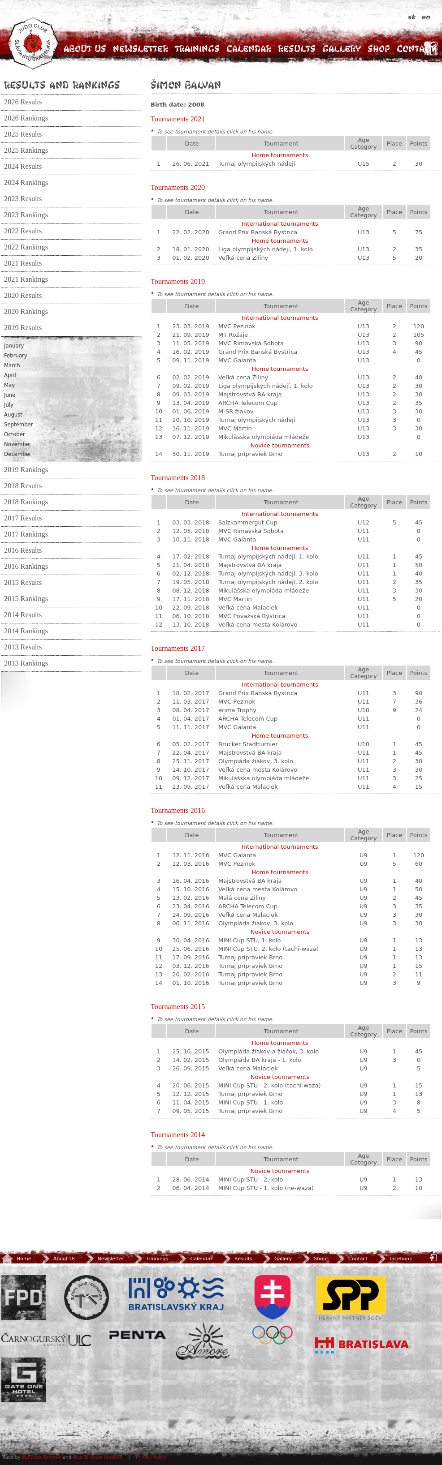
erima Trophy (237, 710)
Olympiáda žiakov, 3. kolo (255, 761)
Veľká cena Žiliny (243, 257)
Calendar (248, 48)
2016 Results (23, 550)
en (425, 17)
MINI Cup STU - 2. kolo (250, 1179)
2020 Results (23, 296)
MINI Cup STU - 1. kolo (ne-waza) (266, 1188)
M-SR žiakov (235, 411)
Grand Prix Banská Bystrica (257, 232)
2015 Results (23, 583)
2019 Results (23, 328)
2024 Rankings (26, 183)
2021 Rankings (26, 279)
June (9, 395)
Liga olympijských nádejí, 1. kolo (265, 249)
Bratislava (362, 1345)
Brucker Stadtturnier (248, 744)
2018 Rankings (26, 502)
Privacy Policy (151, 1457)
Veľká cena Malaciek (248, 607)
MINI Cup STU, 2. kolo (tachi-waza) (268, 948)
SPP (351, 1297)
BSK (176, 1294)
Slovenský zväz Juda (86, 1297)
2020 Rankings (26, 312)
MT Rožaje (233, 334)
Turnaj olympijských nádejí (256, 163)
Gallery (341, 48)
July (8, 405)
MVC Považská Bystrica (252, 616)
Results (297, 48)
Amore (203, 1341)
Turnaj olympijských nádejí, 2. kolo (268, 582)
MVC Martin (235, 428)
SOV (272, 1310)
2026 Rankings (26, 118)
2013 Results (23, 647)
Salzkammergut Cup (247, 522)
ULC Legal (46, 1340)
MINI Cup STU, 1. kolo (249, 940)
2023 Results (23, 199)
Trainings (197, 48)
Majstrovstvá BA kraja (250, 394)
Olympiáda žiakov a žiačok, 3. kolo (268, 1051)
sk (412, 17)
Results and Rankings (62, 84)
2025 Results (23, 134)
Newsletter (140, 48)
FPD (23, 1297)
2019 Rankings (26, 470)
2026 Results (23, 102)
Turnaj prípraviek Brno (250, 454)
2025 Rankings (26, 150)
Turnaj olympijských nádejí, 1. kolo (268, 556)
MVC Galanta (237, 360)
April (10, 375)
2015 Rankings (26, 599)
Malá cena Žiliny (242, 897)
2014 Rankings (26, 631)
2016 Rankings (26, 567)
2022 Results (23, 231)
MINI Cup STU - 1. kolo (250, 1102)
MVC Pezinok (237, 326)
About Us (85, 48)
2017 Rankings (26, 534)
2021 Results (23, 263)
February (15, 355)
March (12, 365)
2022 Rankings (26, 247)
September (18, 424)
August (13, 415)
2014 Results (23, 615)
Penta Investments (137, 1335)
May (9, 385)
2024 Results (23, 167)
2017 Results (23, 518)
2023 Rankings (26, 215)
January (14, 346)
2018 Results (23, 486)
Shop (379, 48)
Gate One (23, 1380)
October (14, 434)
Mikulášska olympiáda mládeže (263, 437)
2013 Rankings (26, 663)
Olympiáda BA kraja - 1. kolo (259, 1060)
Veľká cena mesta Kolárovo (257, 624)
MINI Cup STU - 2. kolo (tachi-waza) (269, 1085)
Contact (416, 48)
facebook (394, 1259)
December (17, 454)
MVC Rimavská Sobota (251, 343)
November (17, 444)
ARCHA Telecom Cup (247, 403)
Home (16, 1259)
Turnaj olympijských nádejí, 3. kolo (268, 573)
